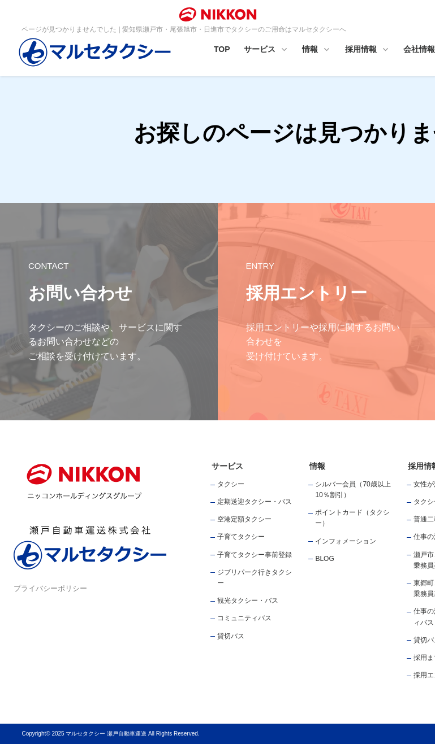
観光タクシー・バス (247, 600)
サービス (266, 50)
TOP (222, 49)
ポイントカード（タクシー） (352, 517)
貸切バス (230, 636)
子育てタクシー (241, 537)
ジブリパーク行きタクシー (254, 577)
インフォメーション (345, 541)
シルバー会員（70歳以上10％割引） (352, 489)
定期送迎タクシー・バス (254, 502)
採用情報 (367, 50)
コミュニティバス (244, 618)
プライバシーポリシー (50, 588)
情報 (316, 50)
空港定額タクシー (244, 519)
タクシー (230, 484)
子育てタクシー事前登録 (254, 555)
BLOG (324, 559)
